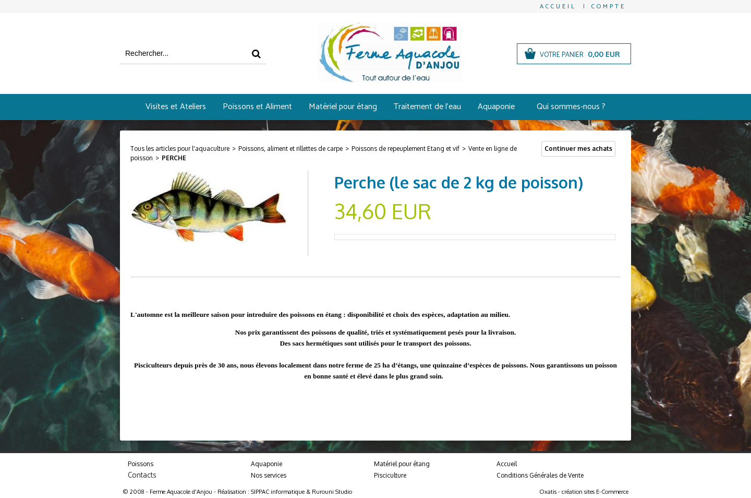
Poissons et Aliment (257, 107)
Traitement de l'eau (427, 107)
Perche (174, 158)
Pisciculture (390, 475)
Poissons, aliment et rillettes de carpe (290, 148)
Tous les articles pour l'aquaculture (179, 148)
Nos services (268, 475)
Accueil (506, 464)
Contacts (142, 475)
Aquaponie (496, 107)
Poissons (140, 464)
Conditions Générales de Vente (540, 475)
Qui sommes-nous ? (571, 107)
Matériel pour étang (343, 107)
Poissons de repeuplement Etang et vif (405, 148)
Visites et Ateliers (176, 107)
